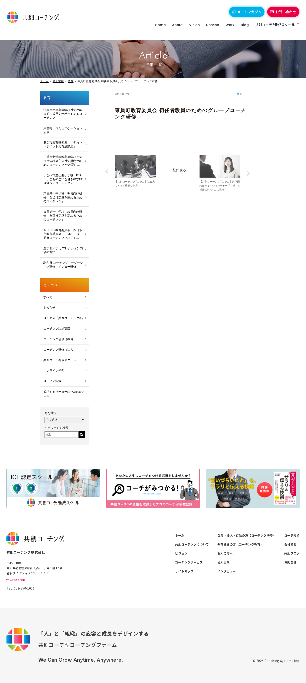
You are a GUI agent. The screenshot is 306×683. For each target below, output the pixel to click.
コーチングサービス (189, 562)
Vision (192, 28)
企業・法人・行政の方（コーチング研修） (246, 535)
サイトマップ (184, 571)
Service (210, 28)
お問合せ (290, 562)
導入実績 (58, 81)
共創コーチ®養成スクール (273, 28)
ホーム (44, 81)
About (175, 28)
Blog (242, 28)
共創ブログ (292, 553)
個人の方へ (225, 553)
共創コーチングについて (192, 544)
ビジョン (181, 553)
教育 (71, 81)
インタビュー (226, 571)
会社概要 (290, 544)
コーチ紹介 (292, 535)
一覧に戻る (180, 169)
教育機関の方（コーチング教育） (240, 544)
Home (158, 28)
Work (227, 28)
